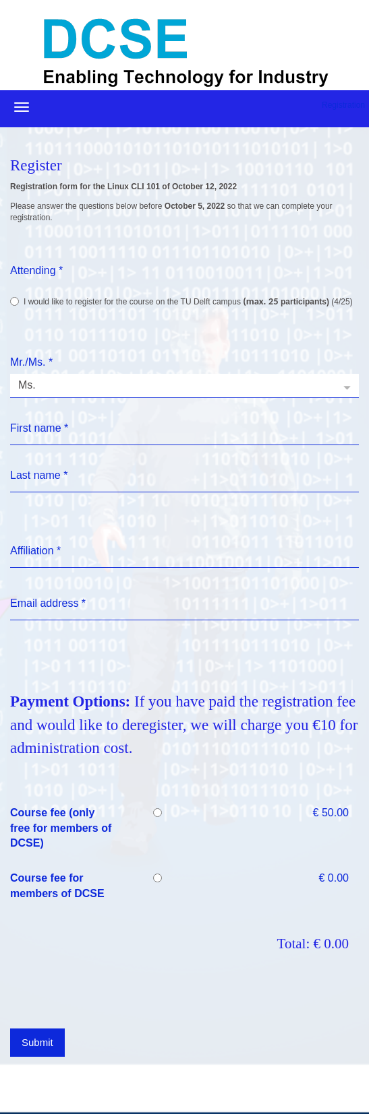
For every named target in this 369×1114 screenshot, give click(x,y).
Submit (37, 1042)
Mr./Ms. (31, 362)
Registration (343, 105)
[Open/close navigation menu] (21, 107)
